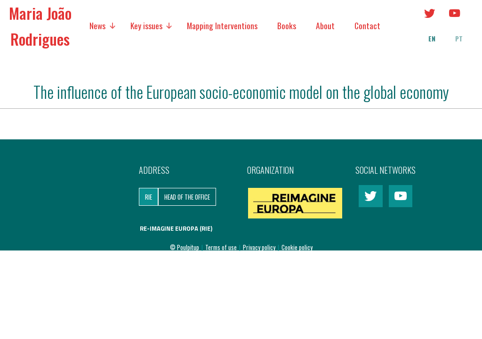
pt (459, 38)
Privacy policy (260, 247)
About (325, 25)
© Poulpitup (184, 247)
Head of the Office (187, 197)
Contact (367, 25)
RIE (148, 197)
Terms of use (221, 247)
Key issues (146, 25)
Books (286, 25)
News (97, 25)
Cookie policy (297, 247)
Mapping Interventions (222, 25)
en (431, 38)
